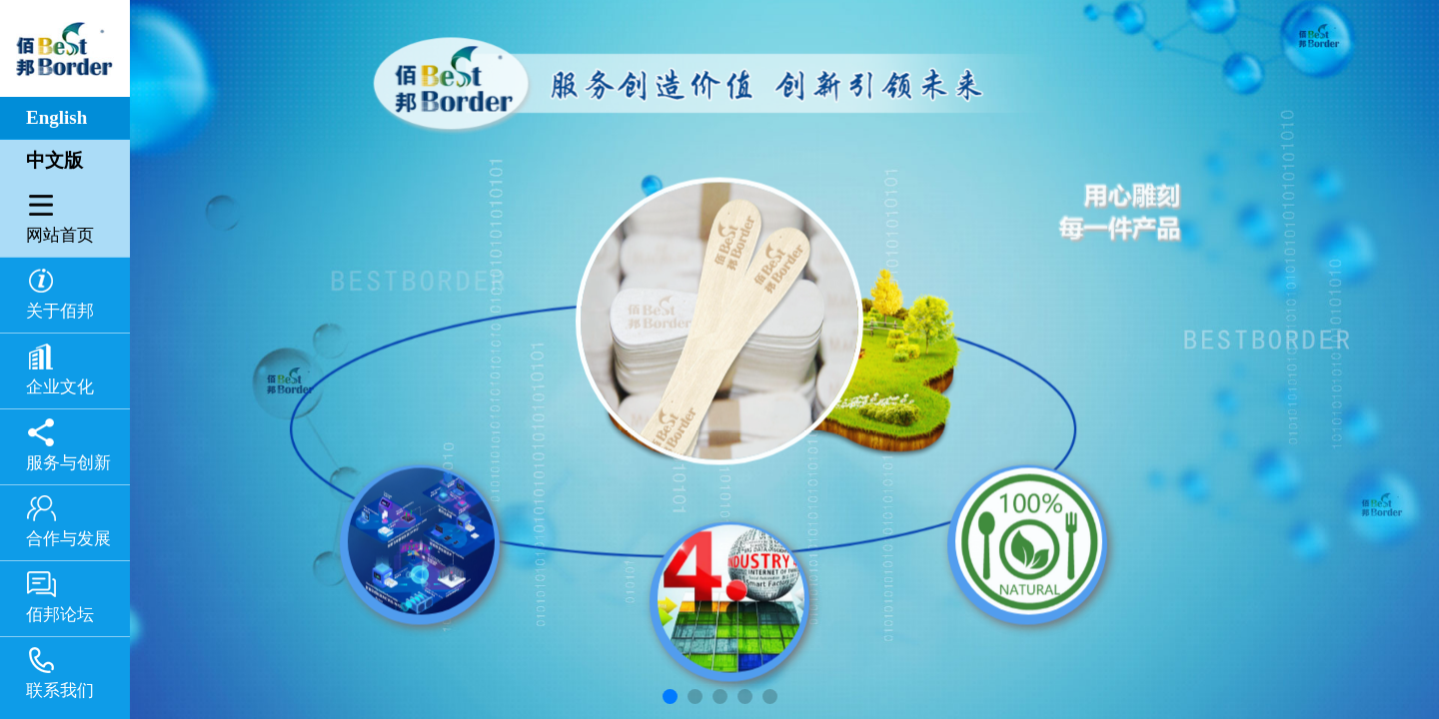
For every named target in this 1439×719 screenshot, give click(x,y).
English (56, 117)
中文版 (54, 160)
